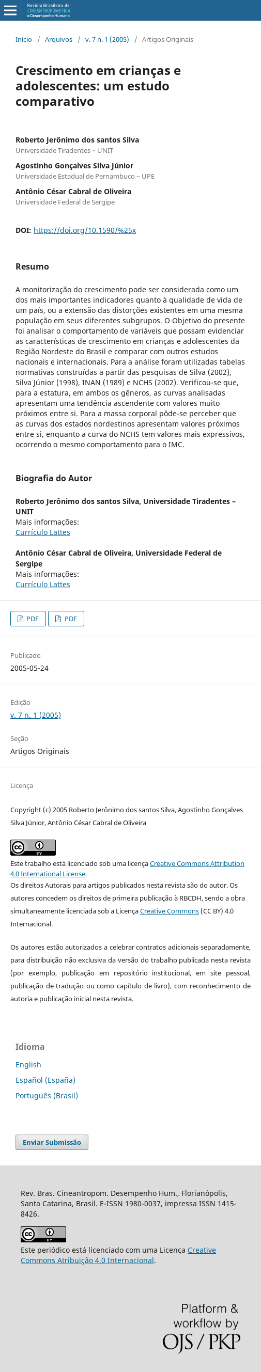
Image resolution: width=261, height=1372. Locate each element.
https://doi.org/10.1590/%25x (85, 230)
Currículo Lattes (43, 532)
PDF (32, 618)
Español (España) (45, 1080)
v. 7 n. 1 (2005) (107, 39)
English (28, 1064)
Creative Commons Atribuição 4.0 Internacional (118, 1255)
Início (24, 39)
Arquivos (58, 39)
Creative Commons (169, 911)
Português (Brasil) (47, 1095)
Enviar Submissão (52, 1142)
